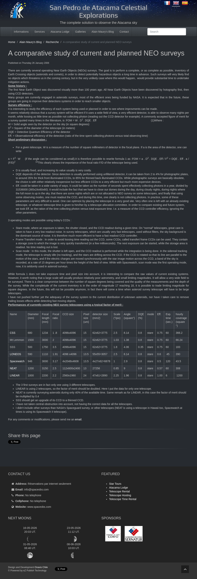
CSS (12, 332)
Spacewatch (17, 361)
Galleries (80, 31)
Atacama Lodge (60, 31)
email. (78, 419)
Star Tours (115, 483)
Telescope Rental (119, 491)
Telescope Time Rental (122, 499)
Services (39, 31)
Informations (21, 31)
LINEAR (15, 375)
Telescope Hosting (120, 495)
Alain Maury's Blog (103, 31)
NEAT (13, 368)
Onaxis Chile (41, 567)
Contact (124, 31)
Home (11, 42)
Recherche (52, 42)
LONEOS (15, 354)
